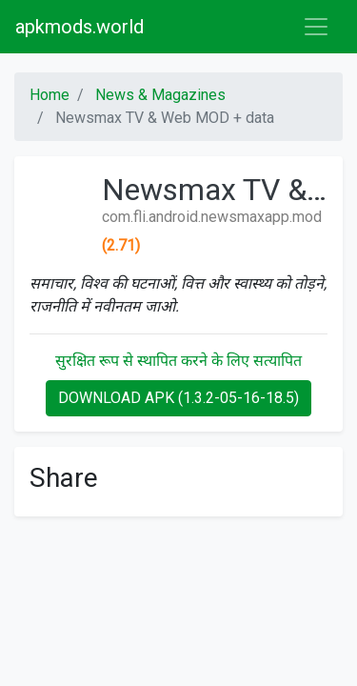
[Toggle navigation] (316, 27)
